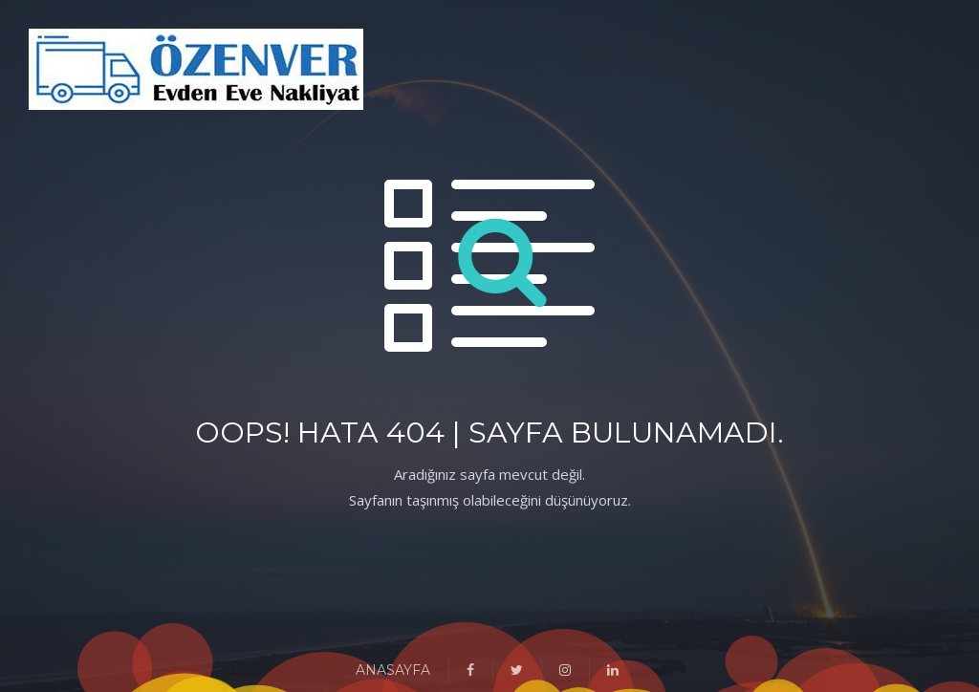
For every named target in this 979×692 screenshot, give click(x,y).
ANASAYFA (393, 670)
